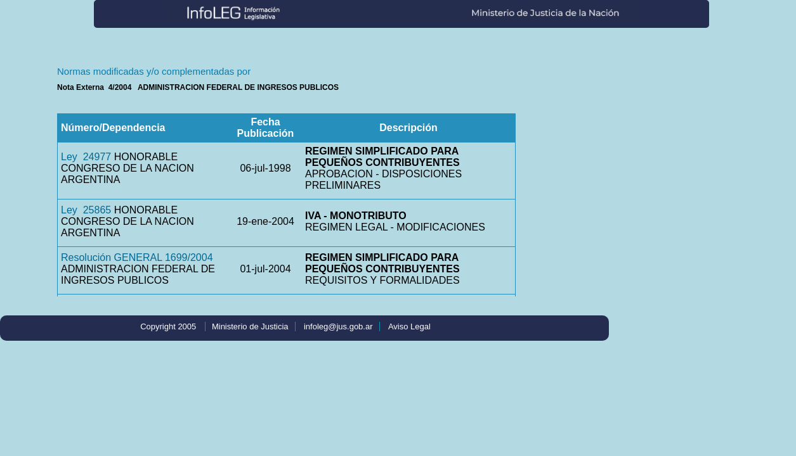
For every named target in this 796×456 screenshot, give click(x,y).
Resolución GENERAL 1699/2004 (137, 257)
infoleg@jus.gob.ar (338, 326)
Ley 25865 (86, 210)
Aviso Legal (409, 326)
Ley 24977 (86, 156)
